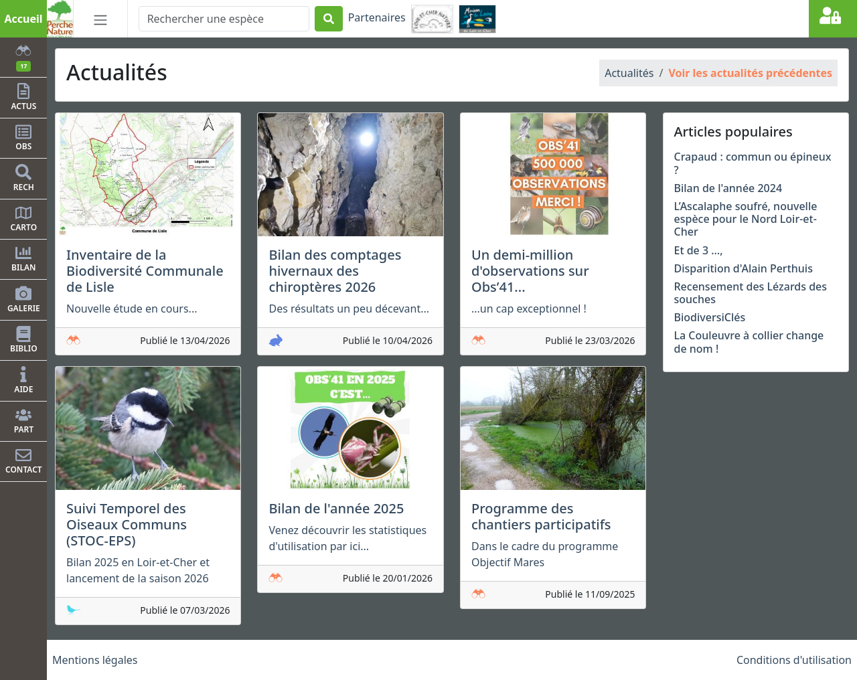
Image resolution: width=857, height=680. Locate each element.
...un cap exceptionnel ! (529, 308)
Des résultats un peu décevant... (348, 308)
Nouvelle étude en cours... (132, 308)
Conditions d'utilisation (794, 660)
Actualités (629, 73)
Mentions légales (95, 660)
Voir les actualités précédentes (750, 73)
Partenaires (377, 17)
